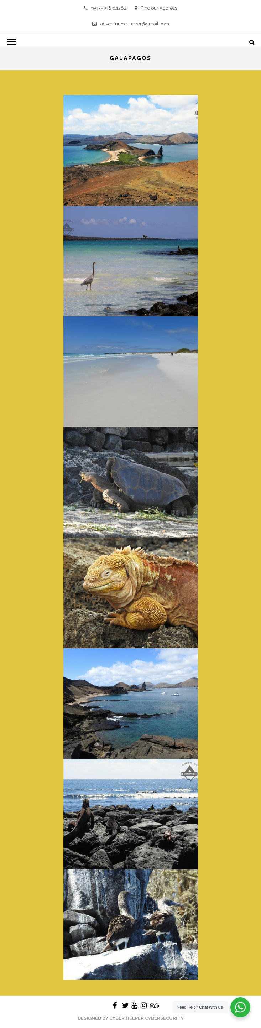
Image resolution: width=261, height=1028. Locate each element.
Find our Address (156, 8)
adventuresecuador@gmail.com (130, 23)
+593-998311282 (105, 8)
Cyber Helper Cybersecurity (146, 1018)
